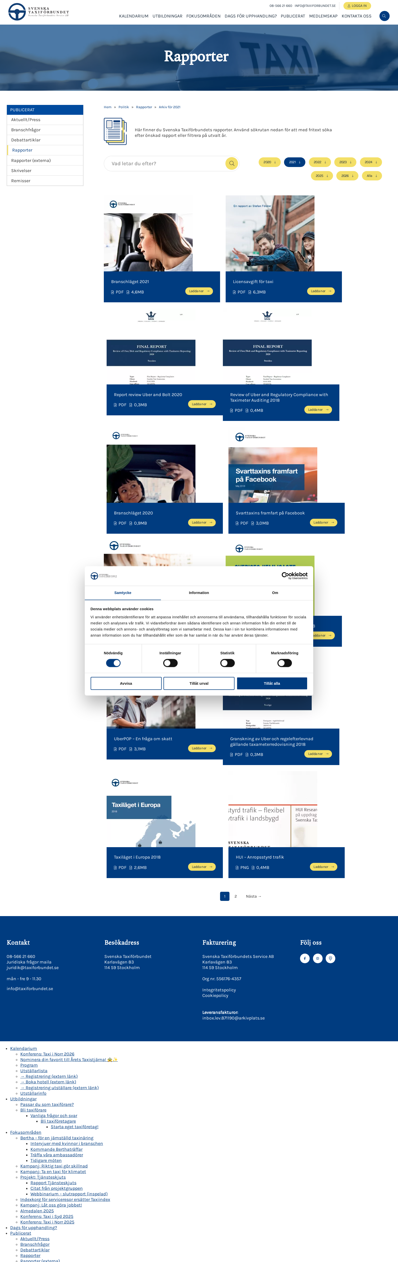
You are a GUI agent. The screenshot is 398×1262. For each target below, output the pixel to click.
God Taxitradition (58, 1159)
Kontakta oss (357, 17)
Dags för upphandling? (251, 17)
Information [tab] (199, 593)
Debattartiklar (25, 139)
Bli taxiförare (33, 902)
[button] (231, 163)
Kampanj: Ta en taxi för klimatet (53, 964)
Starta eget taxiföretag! (74, 919)
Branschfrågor (25, 129)
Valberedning (33, 1249)
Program (29, 857)
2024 (368, 162)
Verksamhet (32, 1143)
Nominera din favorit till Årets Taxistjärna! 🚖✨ (69, 852)
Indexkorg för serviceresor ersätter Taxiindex (65, 991)
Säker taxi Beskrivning (53, 1204)
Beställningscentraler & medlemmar (68, 1103)
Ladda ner (168, 290)
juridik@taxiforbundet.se (33, 760)
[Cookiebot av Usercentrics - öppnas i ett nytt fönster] (285, 576)
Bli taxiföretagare (58, 913)
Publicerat (293, 17)
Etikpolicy (51, 1165)
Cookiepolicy (215, 787)
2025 (318, 175)
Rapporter (22, 150)
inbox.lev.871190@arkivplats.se (233, 810)
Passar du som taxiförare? (47, 896)
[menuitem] (385, 17)
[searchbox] (163, 163)
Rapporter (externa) (31, 160)
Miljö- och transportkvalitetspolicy (76, 1171)
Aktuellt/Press (25, 119)
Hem (107, 107)
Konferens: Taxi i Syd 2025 (46, 1008)
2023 (342, 162)
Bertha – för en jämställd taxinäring (56, 930)
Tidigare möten (46, 952)
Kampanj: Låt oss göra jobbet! (51, 997)
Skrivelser (21, 170)
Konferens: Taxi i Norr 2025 (47, 1014)
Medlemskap (323, 17)
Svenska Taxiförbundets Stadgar (63, 1148)
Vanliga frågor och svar (53, 908)
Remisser (20, 180)
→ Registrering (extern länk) (49, 868)
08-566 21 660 (279, 6)
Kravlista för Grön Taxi (52, 1221)
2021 (291, 162)
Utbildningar (168, 17)
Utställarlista (33, 863)
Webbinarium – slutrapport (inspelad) (69, 986)
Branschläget (44, 1131)
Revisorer (29, 1243)
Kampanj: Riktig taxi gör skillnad (54, 958)
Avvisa (126, 683)
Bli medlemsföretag (40, 1087)
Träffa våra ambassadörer (56, 947)
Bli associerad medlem (43, 1092)
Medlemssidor (35, 1075)
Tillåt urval (199, 683)
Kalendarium (134, 17)
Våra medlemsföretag (42, 1098)
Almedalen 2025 (37, 1003)
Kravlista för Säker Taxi (53, 1215)
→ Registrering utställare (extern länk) (59, 879)
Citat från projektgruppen (56, 980)
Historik (38, 1137)
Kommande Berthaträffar (56, 941)
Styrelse (28, 1238)
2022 (316, 162)
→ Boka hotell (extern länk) (48, 874)
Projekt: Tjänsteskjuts (43, 969)
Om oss (28, 1120)
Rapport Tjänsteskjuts (53, 975)
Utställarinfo (33, 885)
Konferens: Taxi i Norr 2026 (47, 846)
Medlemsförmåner (39, 1109)
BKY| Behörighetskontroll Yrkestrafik (57, 1187)
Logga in (359, 6)
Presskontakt (34, 1254)
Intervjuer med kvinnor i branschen (66, 935)
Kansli (26, 1232)
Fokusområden (204, 17)
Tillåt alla (272, 683)
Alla (369, 175)
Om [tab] (275, 593)
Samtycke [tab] (122, 593)
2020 (266, 162)
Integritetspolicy (219, 782)
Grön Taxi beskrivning (52, 1198)
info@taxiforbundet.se (314, 6)
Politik (124, 107)
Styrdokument (45, 1154)
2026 (344, 175)
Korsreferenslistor (48, 1210)
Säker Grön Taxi (36, 1193)
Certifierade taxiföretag (54, 1227)
